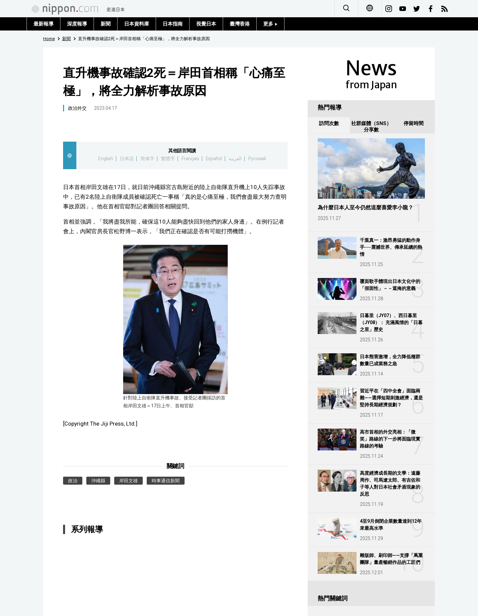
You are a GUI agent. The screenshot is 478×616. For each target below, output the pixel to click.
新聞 (106, 24)
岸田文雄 (128, 480)
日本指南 (173, 24)
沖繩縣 (98, 480)
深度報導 (77, 24)
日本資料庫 (136, 24)
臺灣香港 (240, 24)
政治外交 (77, 108)
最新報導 (43, 24)
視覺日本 (206, 24)
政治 (72, 480)
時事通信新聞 (166, 480)
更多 (270, 24)
